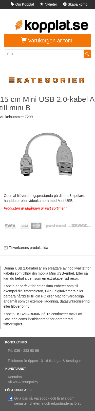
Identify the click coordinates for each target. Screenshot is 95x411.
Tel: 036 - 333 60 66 (23, 351)
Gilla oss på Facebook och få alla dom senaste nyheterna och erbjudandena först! (45, 400)
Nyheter (48, 4)
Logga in (78, 13)
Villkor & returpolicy (23, 382)
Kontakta (15, 377)
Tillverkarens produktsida (28, 248)
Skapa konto (75, 4)
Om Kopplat (22, 4)
